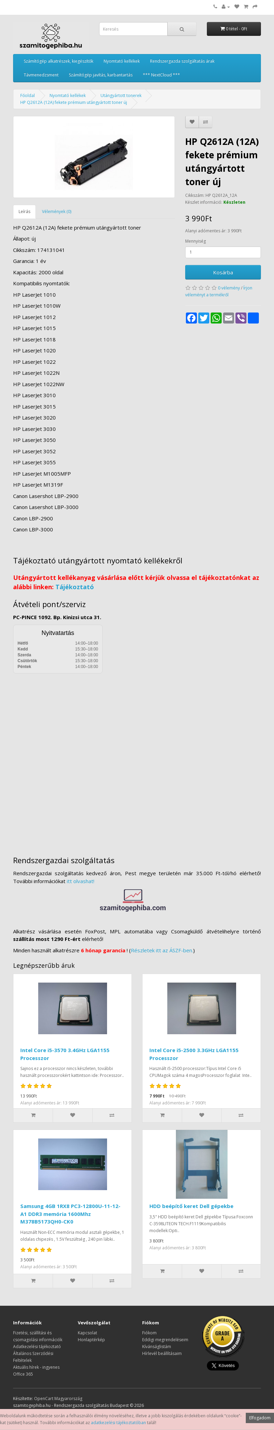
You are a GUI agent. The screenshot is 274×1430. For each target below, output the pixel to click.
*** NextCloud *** (161, 75)
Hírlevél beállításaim (162, 1353)
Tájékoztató (74, 587)
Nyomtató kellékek (122, 61)
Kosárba (223, 272)
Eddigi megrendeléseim (165, 1340)
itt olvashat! (80, 881)
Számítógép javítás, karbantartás (101, 75)
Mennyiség (195, 241)
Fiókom (149, 1333)
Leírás (24, 211)
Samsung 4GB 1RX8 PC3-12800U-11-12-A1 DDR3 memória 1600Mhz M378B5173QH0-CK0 (70, 1214)
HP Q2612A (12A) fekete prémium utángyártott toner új (73, 102)
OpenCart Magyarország (58, 1398)
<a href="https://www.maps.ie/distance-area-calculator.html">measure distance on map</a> (137, 760)
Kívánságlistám (156, 1346)
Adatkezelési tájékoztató (37, 1346)
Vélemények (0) (56, 211)
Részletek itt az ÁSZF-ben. (162, 950)
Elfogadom (260, 1418)
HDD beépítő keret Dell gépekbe (191, 1206)
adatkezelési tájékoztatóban (118, 1423)
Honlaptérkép (91, 1340)
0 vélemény (229, 288)
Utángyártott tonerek (121, 95)
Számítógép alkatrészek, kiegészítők (58, 61)
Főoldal (27, 95)
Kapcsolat (87, 1333)
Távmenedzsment (41, 75)
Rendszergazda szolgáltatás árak (182, 61)
